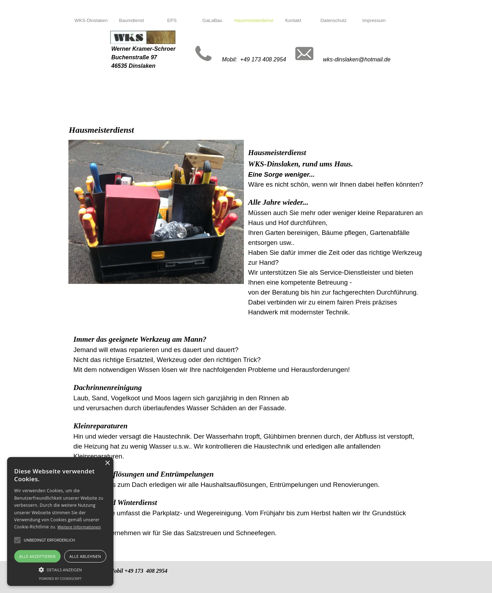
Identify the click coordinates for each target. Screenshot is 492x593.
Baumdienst (131, 20)
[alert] (60, 521)
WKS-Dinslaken (90, 20)
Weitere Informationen (79, 526)
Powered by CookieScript (60, 578)
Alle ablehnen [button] (85, 556)
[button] (60, 569)
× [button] (107, 463)
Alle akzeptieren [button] (37, 556)
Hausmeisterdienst (253, 20)
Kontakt (293, 20)
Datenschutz (333, 20)
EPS (172, 20)
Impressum (374, 20)
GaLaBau (212, 20)
